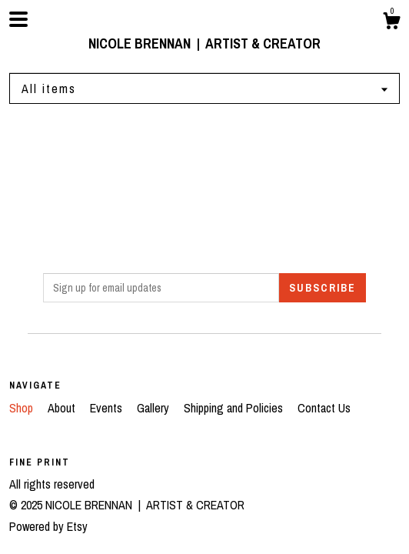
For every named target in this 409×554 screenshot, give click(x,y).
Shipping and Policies (235, 407)
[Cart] (391, 23)
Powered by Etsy (48, 526)
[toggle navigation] (18, 19)
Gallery (154, 407)
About (63, 407)
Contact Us (324, 407)
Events (107, 407)
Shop (22, 407)
